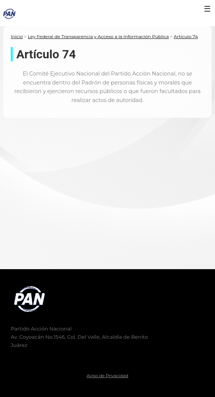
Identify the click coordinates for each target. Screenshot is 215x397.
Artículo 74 (186, 36)
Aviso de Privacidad (107, 375)
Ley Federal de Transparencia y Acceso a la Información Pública (98, 36)
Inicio (17, 36)
